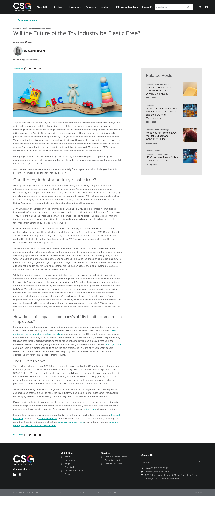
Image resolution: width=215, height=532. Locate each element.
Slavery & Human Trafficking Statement (107, 493)
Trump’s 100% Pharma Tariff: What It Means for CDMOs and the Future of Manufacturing (162, 113)
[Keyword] (169, 7)
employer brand (114, 344)
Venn (200, 492)
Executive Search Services (116, 456)
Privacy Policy (73, 493)
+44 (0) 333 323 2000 (156, 468)
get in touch (90, 409)
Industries (74, 7)
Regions (90, 7)
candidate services (48, 418)
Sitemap (63, 493)
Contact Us (147, 7)
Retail (25, 28)
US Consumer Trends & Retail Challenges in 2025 (163, 159)
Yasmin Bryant (36, 51)
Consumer (17, 28)
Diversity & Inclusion (73, 470)
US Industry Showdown (127, 7)
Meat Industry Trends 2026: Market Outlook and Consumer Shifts (161, 136)
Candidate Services (113, 463)
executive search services (70, 422)
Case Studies (70, 467)
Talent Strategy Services (115, 460)
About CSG (42, 7)
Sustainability (32, 60)
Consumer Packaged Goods (40, 28)
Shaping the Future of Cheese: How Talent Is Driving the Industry (158, 90)
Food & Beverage (162, 84)
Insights (105, 7)
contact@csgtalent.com (157, 471)
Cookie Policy (85, 493)
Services (58, 7)
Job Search (69, 460)
